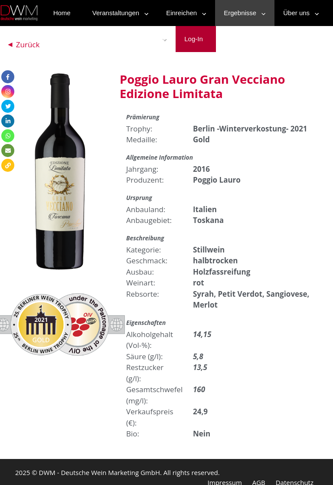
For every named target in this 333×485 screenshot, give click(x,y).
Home (62, 12)
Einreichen (184, 12)
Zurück (28, 44)
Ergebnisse (242, 12)
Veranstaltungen (118, 12)
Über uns (299, 12)
